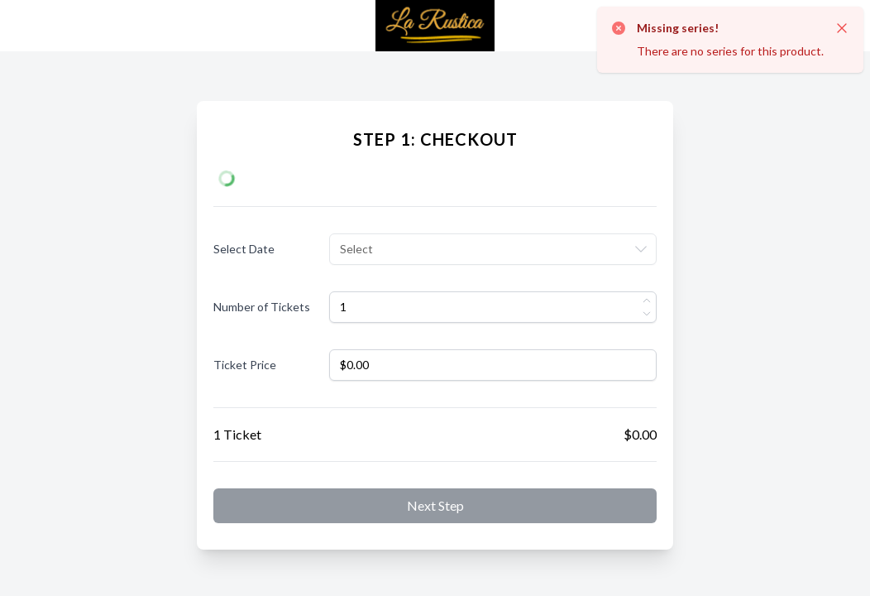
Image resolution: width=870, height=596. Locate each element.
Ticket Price (244, 365)
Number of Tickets (261, 307)
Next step (435, 505)
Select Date (244, 249)
